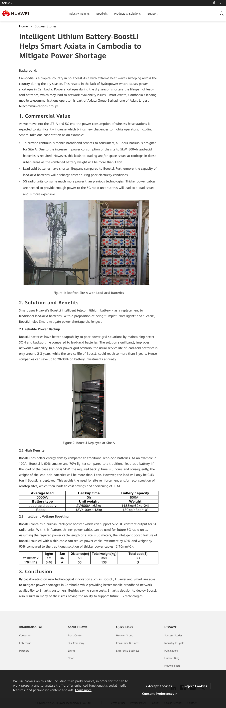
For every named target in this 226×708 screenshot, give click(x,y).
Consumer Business (128, 643)
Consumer (25, 635)
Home (23, 26)
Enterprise (25, 643)
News (71, 658)
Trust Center (75, 635)
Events (71, 650)
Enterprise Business (127, 650)
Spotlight (101, 13)
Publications (171, 650)
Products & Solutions (127, 13)
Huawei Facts (172, 665)
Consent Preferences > (159, 694)
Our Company (76, 643)
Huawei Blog (171, 658)
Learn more (83, 690)
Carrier (8, 3)
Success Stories (173, 635)
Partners (24, 650)
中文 (217, 2)
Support (152, 13)
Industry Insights (79, 13)
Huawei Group (124, 635)
